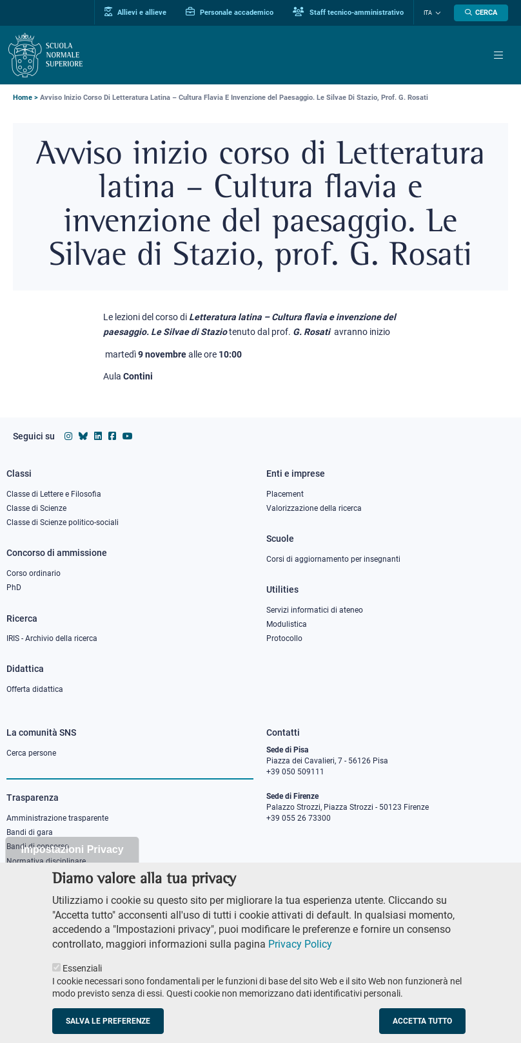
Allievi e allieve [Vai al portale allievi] (135, 12)
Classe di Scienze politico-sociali (62, 522)
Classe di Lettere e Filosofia (53, 494)
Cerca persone (31, 753)
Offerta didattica (34, 689)
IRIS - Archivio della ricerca (51, 638)
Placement (285, 494)
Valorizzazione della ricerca (314, 508)
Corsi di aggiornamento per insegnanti (333, 559)
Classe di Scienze (36, 508)
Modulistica (286, 624)
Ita (428, 13)
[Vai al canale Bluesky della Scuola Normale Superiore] (83, 436)
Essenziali (82, 982)
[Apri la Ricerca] (481, 13)
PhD (13, 587)
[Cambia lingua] (436, 13)
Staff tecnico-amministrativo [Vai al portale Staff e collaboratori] (348, 12)
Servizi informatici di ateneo (314, 610)
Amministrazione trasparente (57, 818)
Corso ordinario (33, 573)
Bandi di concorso (37, 846)
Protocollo (284, 638)
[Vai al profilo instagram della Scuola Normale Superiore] (68, 436)
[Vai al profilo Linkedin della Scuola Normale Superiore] (98, 436)
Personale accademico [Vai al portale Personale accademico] (229, 12)
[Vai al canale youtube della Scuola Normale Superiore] (128, 436)
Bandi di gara (29, 832)
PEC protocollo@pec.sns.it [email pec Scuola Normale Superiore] (317, 872)
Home (22, 97)
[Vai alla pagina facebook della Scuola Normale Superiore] (112, 436)
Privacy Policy (300, 957)
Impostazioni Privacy (72, 862)
